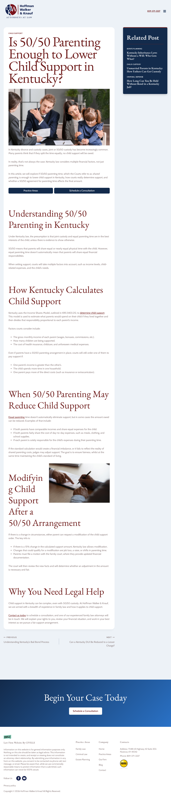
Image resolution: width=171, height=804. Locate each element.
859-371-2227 (152, 11)
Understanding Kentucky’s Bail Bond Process (30, 639)
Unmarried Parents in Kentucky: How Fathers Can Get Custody (145, 69)
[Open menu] (164, 11)
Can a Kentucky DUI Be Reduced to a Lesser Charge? (87, 641)
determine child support (92, 312)
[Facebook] (18, 778)
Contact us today (17, 615)
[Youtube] (24, 778)
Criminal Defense (135, 77)
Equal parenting (16, 417)
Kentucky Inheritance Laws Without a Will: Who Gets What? (142, 56)
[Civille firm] (35, 741)
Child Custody (134, 64)
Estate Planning (134, 49)
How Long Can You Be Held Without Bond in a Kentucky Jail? (143, 84)
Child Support (15, 33)
